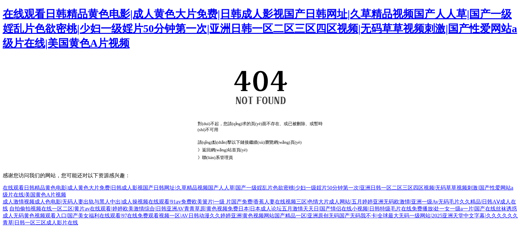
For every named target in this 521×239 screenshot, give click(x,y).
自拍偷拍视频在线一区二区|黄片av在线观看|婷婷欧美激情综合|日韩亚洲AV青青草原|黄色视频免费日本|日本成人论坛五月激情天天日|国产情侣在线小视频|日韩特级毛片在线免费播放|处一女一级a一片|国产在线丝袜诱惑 (263, 208)
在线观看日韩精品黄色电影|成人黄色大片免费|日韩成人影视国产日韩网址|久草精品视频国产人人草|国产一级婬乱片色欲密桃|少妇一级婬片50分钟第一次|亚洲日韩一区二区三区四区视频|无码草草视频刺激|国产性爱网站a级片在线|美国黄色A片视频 (260, 28)
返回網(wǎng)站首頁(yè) (225, 149)
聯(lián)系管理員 (217, 157)
